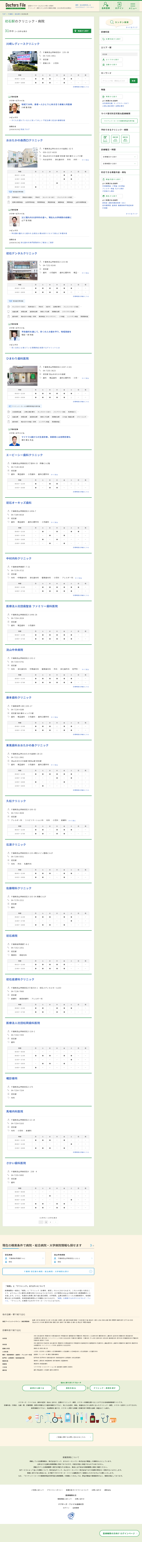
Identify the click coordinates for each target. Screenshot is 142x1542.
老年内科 (120, 1338)
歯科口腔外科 (54, 1370)
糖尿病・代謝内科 (83, 1338)
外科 (35, 1343)
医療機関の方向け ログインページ (119, 1533)
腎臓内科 (79, 1336)
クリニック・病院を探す (105, 1388)
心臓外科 (116, 1343)
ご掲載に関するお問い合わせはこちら (71, 1437)
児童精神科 (64, 1361)
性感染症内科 (51, 1358)
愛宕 (110, 1320)
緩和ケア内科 (44, 1340)
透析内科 (99, 1338)
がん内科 (93, 1338)
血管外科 (60, 1345)
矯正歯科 (40, 1370)
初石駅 (17, 14)
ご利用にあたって (37, 1490)
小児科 (36, 1351)
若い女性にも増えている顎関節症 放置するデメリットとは (36, 347)
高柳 (61, 1322)
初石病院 (12, 935)
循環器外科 (93, 1343)
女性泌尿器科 (76, 1358)
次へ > (55, 1222)
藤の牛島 (85, 1320)
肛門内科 (37, 1358)
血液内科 (116, 1336)
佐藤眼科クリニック (19, 888)
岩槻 (67, 1320)
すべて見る (85, 160)
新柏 (50, 1322)
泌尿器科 (68, 1358)
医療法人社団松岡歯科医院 (23, 1023)
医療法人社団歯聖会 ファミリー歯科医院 (32, 606)
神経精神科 (48, 1361)
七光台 (99, 1320)
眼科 (49, 1354)
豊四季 (47, 1322)
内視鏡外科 (37, 1345)
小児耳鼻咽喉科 (56, 1351)
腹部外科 (135, 1343)
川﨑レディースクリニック (23, 44)
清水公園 (105, 1320)
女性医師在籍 (107, 103)
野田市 (114, 1320)
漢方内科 (44, 1338)
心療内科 (42, 1361)
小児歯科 (46, 1370)
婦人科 (46, 1348)
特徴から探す (109, 96)
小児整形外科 (93, 1351)
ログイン (66, 1508)
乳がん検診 (119, 188)
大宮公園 (54, 1320)
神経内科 (86, 1336)
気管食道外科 (68, 1343)
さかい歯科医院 (16, 1163)
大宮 (37, 1320)
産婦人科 (37, 1348)
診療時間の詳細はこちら (81, 87)
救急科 (70, 1367)
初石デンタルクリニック (21, 253)
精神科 (36, 1361)
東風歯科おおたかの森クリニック (27, 745)
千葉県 (10, 14)
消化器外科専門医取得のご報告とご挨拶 (37, 242)
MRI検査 (121, 186)
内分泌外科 (67, 1345)
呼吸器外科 (77, 1343)
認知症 (104, 203)
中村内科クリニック (19, 558)
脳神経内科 (112, 1338)
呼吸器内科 (64, 1336)
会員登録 (76, 1508)
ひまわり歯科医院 (17, 358)
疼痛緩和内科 (127, 1338)
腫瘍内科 (122, 1336)
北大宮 (48, 1320)
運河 (121, 1320)
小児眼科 (48, 1351)
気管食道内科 (55, 1336)
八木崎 (79, 1320)
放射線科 (60, 1367)
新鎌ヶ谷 (70, 1322)
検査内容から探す (111, 179)
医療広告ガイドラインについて (77, 1490)
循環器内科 (72, 1336)
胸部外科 (129, 1343)
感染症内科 (129, 1336)
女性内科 (105, 1338)
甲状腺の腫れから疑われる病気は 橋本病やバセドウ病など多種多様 (39, 233)
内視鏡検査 (106, 186)
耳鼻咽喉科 (55, 1354)
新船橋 (88, 1322)
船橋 (33, 1320)
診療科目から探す (111, 39)
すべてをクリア (132, 27)
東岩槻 (71, 1320)
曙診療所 (12, 1078)
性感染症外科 (60, 1358)
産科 (41, 1348)
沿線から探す (109, 64)
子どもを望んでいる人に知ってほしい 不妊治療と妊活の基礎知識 (38, 120)
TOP (4, 14)
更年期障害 (106, 205)
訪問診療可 (120, 106)
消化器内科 (41, 1336)
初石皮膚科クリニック (20, 979)
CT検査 (114, 186)
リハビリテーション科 (49, 1367)
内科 (35, 1336)
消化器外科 (53, 1343)
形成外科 (46, 1343)
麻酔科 (65, 1367)
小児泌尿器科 (83, 1351)
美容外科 (37, 1364)
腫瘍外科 (122, 1343)
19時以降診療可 (108, 106)
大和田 (59, 1320)
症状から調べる (37, 1388)
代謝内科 (74, 1338)
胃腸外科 (61, 1343)
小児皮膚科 (66, 1351)
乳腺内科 (37, 1340)
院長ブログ (25, 129)
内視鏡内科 (37, 1338)
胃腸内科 (48, 1336)
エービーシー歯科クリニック (24, 455)
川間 (95, 1320)
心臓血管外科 (108, 1343)
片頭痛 (104, 208)
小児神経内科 (74, 1351)
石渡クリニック (16, 844)
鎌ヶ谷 (75, 1322)
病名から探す (109, 196)
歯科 (35, 1370)
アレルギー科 (43, 1354)
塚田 (84, 1322)
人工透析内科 (93, 1336)
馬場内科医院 (14, 1111)
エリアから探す (110, 59)
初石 (131, 1320)
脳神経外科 (85, 1343)
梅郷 (118, 1320)
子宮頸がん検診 (108, 191)
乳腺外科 (100, 1343)
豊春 (75, 1320)
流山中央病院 (14, 650)
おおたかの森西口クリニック (24, 140)
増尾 (54, 1322)
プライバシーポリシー (55, 1490)
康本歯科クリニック (19, 697)
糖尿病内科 (102, 1336)
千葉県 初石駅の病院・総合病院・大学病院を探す (46, 1271)
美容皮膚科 (43, 1364)
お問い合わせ (96, 1490)
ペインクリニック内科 (55, 1338)
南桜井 (91, 1320)
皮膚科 (36, 1354)
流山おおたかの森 (38, 1322)
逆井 (57, 1322)
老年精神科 (56, 1361)
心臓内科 (109, 1336)
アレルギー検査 (108, 188)
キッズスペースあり (121, 103)
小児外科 (42, 1351)
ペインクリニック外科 (49, 1345)
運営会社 (107, 1490)
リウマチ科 (37, 1367)
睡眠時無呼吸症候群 (125, 205)
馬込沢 (80, 1322)
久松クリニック (16, 801)
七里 (63, 1320)
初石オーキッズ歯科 (19, 502)
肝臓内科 (135, 1338)
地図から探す (83, 31)
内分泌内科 (67, 1338)
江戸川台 (127, 1320)
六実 (64, 1322)
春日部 (43, 1320)
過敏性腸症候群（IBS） (117, 203)
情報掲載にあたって (65, 1499)
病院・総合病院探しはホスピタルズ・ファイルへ (84, 6)
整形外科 (40, 1343)
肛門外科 (43, 1358)
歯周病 (114, 205)
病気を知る (71, 1388)
